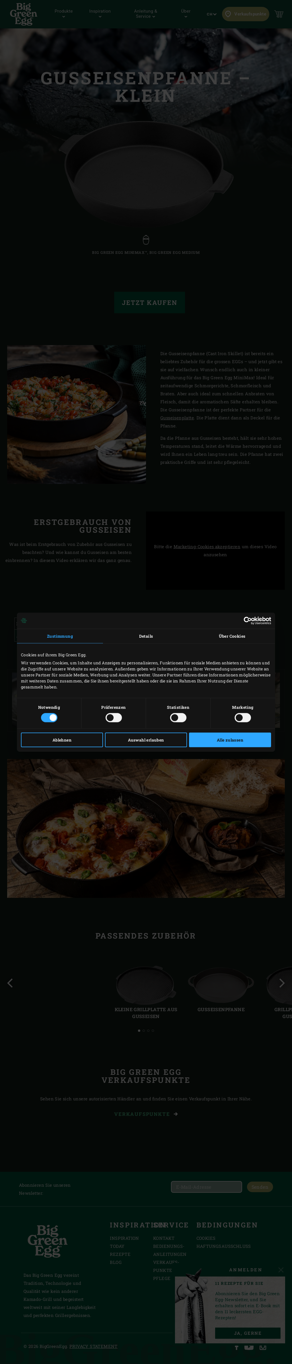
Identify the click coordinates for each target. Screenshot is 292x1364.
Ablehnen (61, 740)
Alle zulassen (230, 740)
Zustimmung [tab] (60, 636)
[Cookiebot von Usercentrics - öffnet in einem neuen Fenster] (246, 620)
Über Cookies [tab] (232, 636)
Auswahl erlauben (146, 740)
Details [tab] (146, 636)
